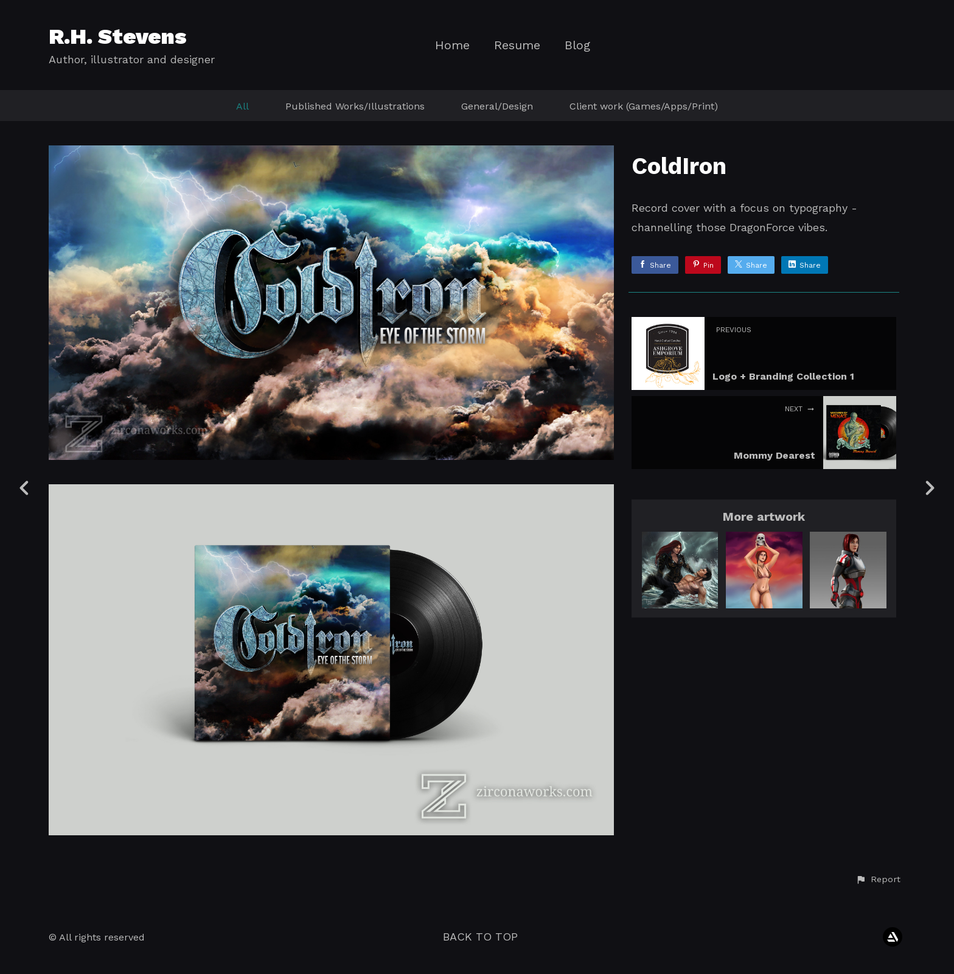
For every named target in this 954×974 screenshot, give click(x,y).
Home (452, 45)
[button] (878, 879)
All (242, 106)
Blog (577, 45)
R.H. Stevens (118, 36)
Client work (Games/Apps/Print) (643, 106)
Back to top (480, 936)
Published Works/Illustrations (355, 106)
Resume (517, 45)
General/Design (497, 106)
